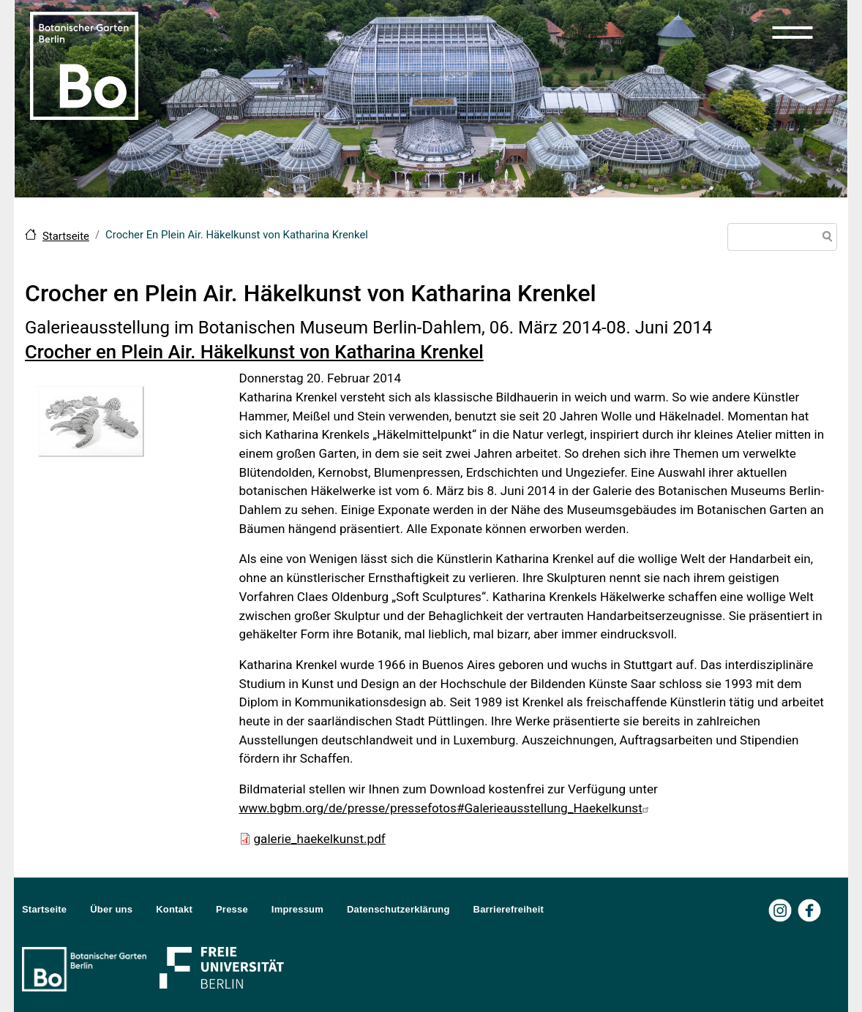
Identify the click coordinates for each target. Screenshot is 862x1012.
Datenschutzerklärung (398, 909)
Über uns (111, 909)
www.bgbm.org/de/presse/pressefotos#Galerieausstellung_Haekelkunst (446, 808)
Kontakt (174, 909)
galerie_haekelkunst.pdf (320, 838)
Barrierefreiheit (508, 909)
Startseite (65, 236)
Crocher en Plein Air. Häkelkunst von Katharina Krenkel (254, 352)
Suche (824, 238)
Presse (232, 909)
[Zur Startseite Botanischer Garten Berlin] (84, 64)
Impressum (297, 909)
